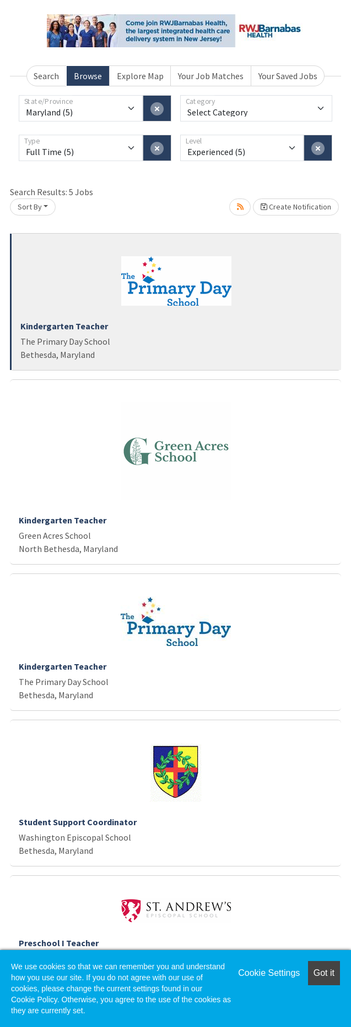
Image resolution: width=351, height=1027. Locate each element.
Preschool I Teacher (59, 942)
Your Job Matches (211, 75)
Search (46, 75)
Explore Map (140, 75)
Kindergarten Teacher (64, 326)
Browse (88, 75)
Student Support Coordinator (78, 821)
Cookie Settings (269, 973)
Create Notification (296, 207)
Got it (324, 973)
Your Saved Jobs (287, 75)
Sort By (30, 207)
